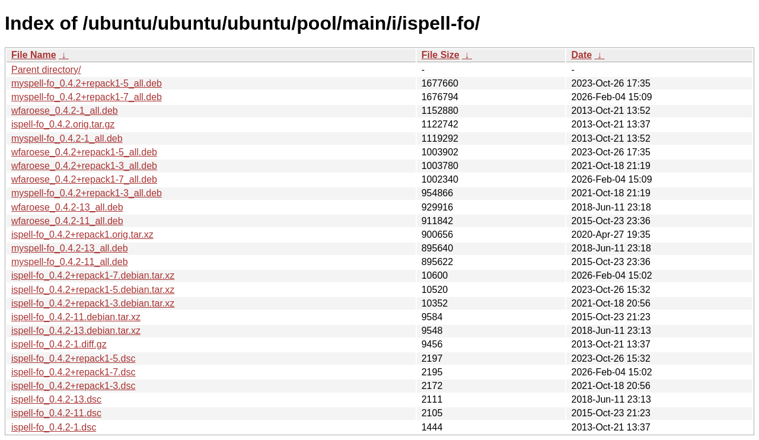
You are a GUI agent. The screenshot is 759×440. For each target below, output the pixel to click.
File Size (441, 55)
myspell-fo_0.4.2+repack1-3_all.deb (86, 193)
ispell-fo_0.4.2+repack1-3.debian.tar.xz (92, 303)
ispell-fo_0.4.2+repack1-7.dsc (73, 372)
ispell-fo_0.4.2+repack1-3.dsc (73, 386)
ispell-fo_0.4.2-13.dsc (56, 399)
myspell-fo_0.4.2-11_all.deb (69, 262)
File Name (33, 55)
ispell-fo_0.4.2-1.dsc (53, 427)
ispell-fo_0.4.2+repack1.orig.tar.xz (82, 234)
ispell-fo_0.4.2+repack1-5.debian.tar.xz (92, 290)
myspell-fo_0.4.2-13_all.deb (69, 248)
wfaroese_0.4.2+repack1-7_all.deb (84, 179)
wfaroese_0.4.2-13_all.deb (67, 207)
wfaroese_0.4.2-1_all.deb (64, 111)
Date (581, 55)
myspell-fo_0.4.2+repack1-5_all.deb (86, 83)
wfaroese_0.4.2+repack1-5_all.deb (84, 152)
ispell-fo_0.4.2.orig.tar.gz (62, 124)
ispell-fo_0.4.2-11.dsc (56, 413)
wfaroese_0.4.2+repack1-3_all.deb (84, 166)
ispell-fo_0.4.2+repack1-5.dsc (73, 358)
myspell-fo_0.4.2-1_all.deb (67, 138)
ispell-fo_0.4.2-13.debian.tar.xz (76, 331)
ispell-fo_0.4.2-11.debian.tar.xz (76, 317)
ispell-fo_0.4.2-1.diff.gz (59, 344)
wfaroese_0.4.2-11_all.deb (67, 221)
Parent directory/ (46, 70)
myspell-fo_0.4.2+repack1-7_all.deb (86, 97)
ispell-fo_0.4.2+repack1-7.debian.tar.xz (92, 275)
